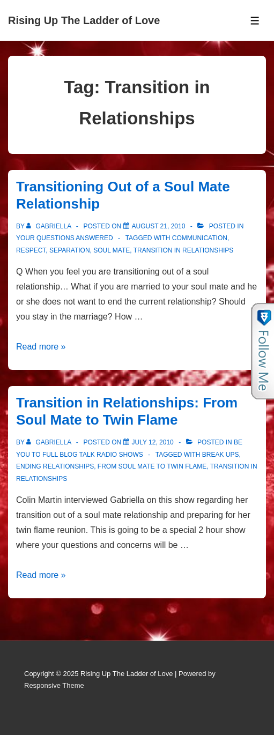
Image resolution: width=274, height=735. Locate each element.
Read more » (41, 346)
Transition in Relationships (183, 250)
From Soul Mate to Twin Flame (152, 466)
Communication (199, 238)
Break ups (220, 454)
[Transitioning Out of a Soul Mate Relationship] (159, 226)
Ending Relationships (55, 466)
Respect (31, 250)
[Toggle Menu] (255, 20)
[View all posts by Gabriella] (49, 226)
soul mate (111, 250)
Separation (69, 250)
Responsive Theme (54, 685)
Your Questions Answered (64, 238)
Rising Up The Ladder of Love (84, 20)
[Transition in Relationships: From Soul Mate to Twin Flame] (153, 442)
